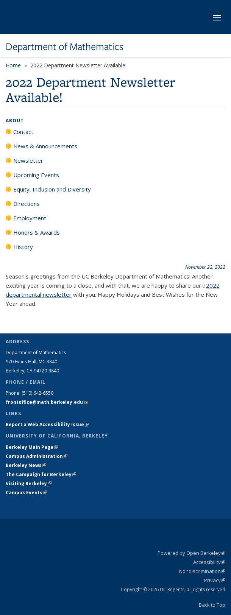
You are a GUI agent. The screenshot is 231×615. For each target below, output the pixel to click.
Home (13, 65)
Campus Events (26, 492)
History (23, 247)
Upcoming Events (36, 175)
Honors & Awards (36, 232)
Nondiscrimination (202, 571)
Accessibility (209, 562)
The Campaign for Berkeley (41, 474)
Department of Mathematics (64, 46)
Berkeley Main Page (32, 447)
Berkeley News (26, 465)
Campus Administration (36, 456)
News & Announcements (45, 146)
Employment (29, 218)
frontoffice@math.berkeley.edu (46, 402)
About (15, 120)
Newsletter (28, 160)
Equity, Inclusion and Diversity (52, 189)
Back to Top (212, 604)
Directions (26, 203)
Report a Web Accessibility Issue (47, 424)
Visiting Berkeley (29, 483)
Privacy (214, 580)
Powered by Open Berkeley (191, 553)
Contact (23, 131)
